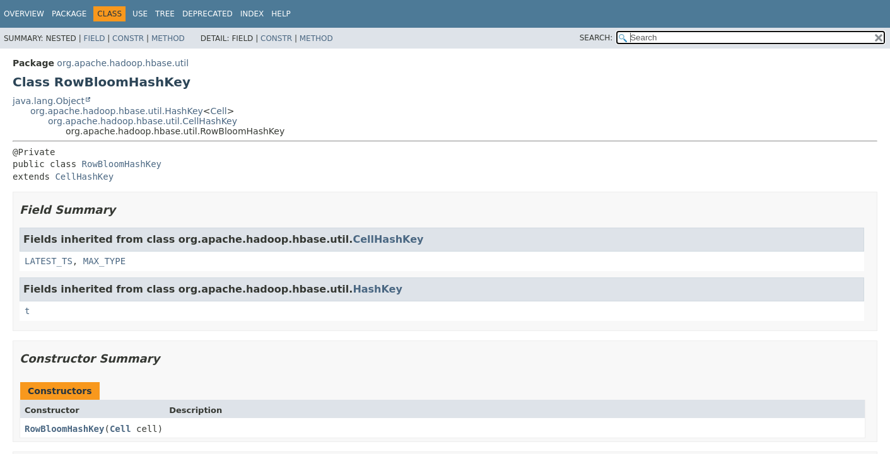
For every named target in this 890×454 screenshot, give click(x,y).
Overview (24, 13)
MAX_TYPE (104, 261)
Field (94, 38)
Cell (219, 111)
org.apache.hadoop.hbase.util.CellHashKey (142, 121)
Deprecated (207, 13)
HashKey (377, 289)
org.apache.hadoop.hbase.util (123, 63)
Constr (128, 38)
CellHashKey (84, 177)
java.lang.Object (49, 101)
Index (252, 13)
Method (168, 38)
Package (69, 13)
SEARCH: (596, 37)
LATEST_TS (49, 261)
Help (281, 13)
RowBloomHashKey (121, 164)
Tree (165, 13)
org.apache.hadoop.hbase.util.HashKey (116, 111)
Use (140, 13)
